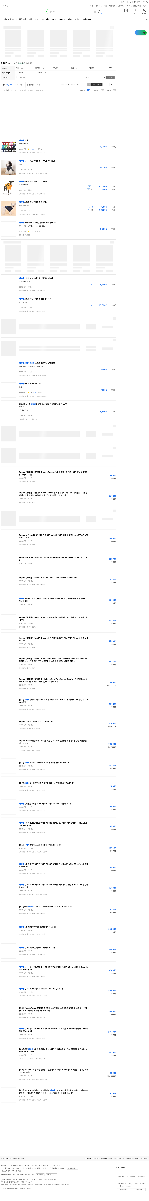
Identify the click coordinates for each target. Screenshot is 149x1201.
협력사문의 (144, 1158)
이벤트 (134, 6)
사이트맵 (129, 1158)
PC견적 (105, 6)
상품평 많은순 (40, 90)
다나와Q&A (87, 19)
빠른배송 (22, 77)
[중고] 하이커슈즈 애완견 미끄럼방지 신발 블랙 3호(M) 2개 (44, 763)
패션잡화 (92, 68)
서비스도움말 (141, 1176)
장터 (36, 19)
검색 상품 (33, 85)
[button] (126, 12)
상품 (30, 19)
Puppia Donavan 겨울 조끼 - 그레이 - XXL (36, 721)
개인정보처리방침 (106, 1158)
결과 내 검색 (95, 85)
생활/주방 (37, 68)
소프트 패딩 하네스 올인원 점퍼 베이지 (36, 278)
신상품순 (30, 90)
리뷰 (70, 19)
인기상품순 (6, 90)
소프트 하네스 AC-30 (30, 384)
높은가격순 (23, 90)
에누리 (122, 2)
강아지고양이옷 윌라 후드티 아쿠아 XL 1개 (37, 927)
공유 (145, 19)
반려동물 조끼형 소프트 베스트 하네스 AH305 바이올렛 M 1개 (45, 804)
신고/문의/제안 (131, 1176)
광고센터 (136, 1158)
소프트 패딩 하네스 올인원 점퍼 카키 (35, 299)
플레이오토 (137, 2)
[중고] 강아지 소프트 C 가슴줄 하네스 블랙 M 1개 (40, 845)
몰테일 (129, 2)
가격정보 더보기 (108, 147)
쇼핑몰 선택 (64, 85)
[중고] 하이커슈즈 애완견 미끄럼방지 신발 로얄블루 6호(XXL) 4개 (46, 783)
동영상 (77, 19)
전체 (7, 85)
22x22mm (42, 226)
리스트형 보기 (104, 84)
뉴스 (54, 19)
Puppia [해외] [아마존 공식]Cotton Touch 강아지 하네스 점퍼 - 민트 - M (48, 577)
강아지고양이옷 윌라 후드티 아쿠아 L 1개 (37, 948)
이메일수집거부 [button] (124, 1190)
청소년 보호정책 (119, 1158)
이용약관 (96, 1158)
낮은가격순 (14, 90)
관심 (41, 149)
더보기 (145, 6)
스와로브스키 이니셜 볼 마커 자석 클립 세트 (38, 223)
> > (33, 153)
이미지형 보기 (107, 84)
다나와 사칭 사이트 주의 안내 (14, 1158)
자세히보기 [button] (40, 1175)
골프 (72, 68)
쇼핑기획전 (121, 6)
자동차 (92, 6)
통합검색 (22, 19)
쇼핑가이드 (45, 19)
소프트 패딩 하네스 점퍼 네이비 (33, 202)
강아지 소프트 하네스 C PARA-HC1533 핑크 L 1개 (41, 989)
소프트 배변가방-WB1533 (37, 363)
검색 (110, 77)
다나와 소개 (87, 1158)
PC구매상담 (112, 6)
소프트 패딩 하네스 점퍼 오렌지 (33, 181)
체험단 (139, 6)
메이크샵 (145, 2)
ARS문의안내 (138, 1190)
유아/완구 (56, 68)
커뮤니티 (128, 6)
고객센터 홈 (121, 1176)
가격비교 (19, 85)
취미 (17, 68)
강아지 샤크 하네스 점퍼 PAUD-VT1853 (37, 161)
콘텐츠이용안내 (51, 1175)
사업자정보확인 (72, 1168)
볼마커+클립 (22, 226)
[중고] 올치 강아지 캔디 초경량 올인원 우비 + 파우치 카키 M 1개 (45, 906)
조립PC (98, 6)
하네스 (24, 140)
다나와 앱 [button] (5, 6)
